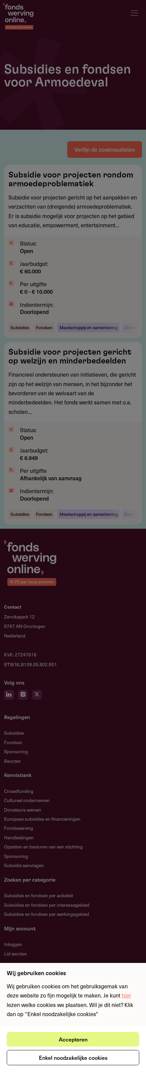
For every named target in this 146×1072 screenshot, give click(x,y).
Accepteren (73, 1039)
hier (126, 995)
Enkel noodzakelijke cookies (73, 1057)
